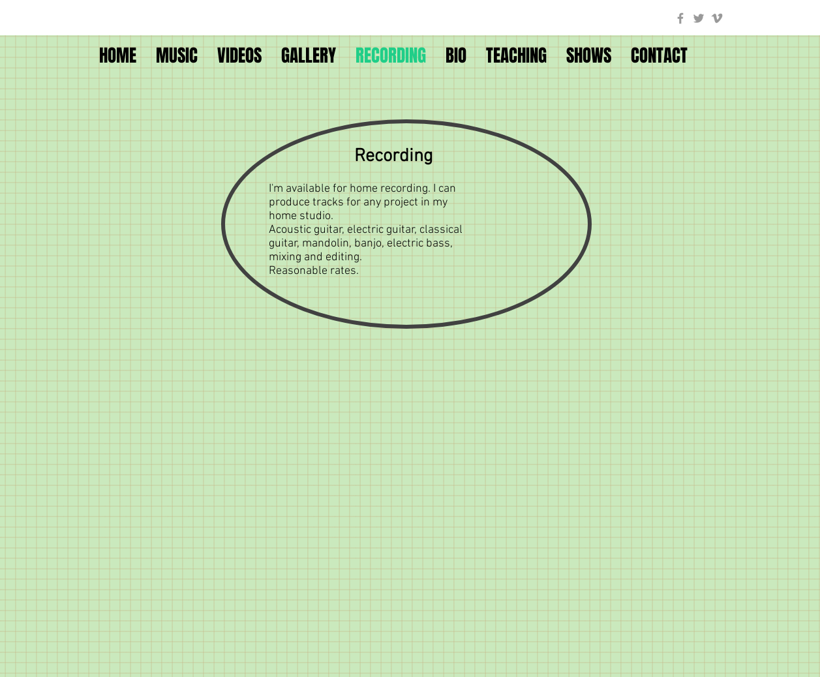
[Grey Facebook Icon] (680, 18)
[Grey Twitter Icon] (698, 18)
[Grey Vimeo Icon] (717, 18)
